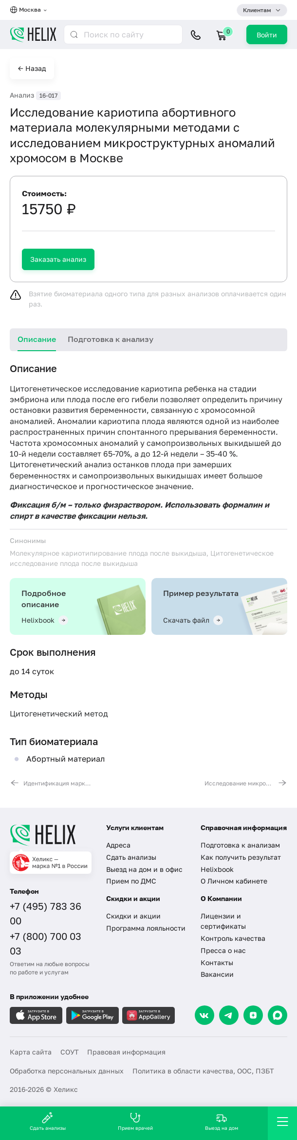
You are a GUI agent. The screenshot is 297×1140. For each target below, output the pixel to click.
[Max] (277, 1015)
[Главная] (52, 835)
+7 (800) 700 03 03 (45, 943)
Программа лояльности (146, 928)
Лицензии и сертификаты (223, 921)
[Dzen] (253, 1015)
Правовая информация (126, 1052)
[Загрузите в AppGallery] (148, 1015)
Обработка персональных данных (67, 1071)
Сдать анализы (131, 857)
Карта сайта (31, 1052)
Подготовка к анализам (240, 845)
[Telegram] (229, 1015)
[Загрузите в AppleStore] (36, 1015)
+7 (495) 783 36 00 (45, 913)
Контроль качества (233, 938)
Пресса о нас (223, 950)
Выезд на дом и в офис (144, 869)
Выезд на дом (221, 1121)
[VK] (204, 1015)
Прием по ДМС (131, 881)
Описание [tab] (37, 339)
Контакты (217, 962)
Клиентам (257, 10)
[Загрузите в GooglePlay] (92, 1015)
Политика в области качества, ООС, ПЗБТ (203, 1071)
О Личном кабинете (234, 881)
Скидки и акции (133, 916)
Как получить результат (241, 857)
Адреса (118, 845)
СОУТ (69, 1052)
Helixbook (217, 869)
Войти (267, 35)
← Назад (32, 68)
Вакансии (217, 974)
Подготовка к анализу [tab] (110, 339)
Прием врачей (135, 1121)
